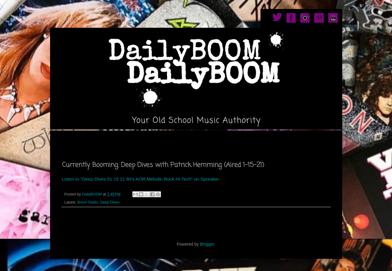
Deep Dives (110, 202)
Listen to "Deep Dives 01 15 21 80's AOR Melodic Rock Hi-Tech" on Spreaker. (141, 178)
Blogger (207, 244)
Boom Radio (88, 202)
